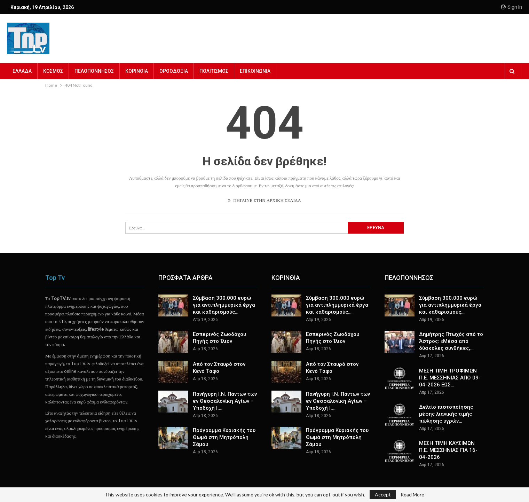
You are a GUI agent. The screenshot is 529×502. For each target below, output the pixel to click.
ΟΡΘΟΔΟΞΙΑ (173, 71)
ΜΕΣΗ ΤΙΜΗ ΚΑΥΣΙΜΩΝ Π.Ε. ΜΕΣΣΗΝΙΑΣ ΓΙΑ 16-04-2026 (448, 450)
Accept (383, 494)
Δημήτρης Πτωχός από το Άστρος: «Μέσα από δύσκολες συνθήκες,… (451, 341)
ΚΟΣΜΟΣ (53, 71)
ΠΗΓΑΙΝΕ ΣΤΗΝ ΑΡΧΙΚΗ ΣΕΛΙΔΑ (264, 200)
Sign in (511, 7)
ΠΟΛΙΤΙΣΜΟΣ (213, 71)
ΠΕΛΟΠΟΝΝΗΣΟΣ (94, 71)
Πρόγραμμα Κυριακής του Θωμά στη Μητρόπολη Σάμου (224, 437)
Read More (412, 494)
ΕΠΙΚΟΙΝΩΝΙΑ (255, 71)
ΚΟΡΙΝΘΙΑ (136, 71)
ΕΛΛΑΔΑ (22, 71)
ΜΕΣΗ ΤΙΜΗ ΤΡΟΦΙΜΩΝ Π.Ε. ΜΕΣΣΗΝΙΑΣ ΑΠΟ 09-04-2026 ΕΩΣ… (450, 378)
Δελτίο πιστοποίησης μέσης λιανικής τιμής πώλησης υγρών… (446, 414)
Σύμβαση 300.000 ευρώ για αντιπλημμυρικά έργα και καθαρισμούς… (224, 305)
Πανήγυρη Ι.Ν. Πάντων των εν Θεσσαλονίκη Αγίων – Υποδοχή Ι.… (225, 401)
